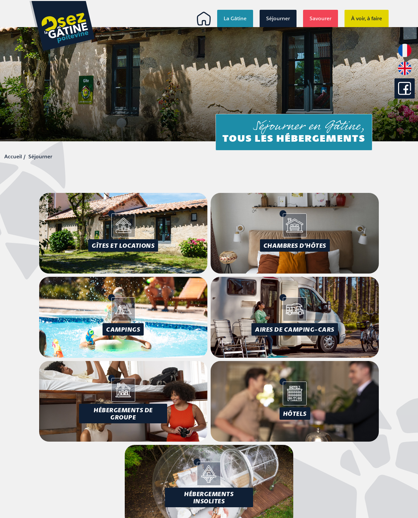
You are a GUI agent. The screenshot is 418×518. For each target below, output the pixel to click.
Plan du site (374, 476)
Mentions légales (368, 461)
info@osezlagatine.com (58, 494)
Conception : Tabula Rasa (355, 488)
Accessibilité (374, 468)
